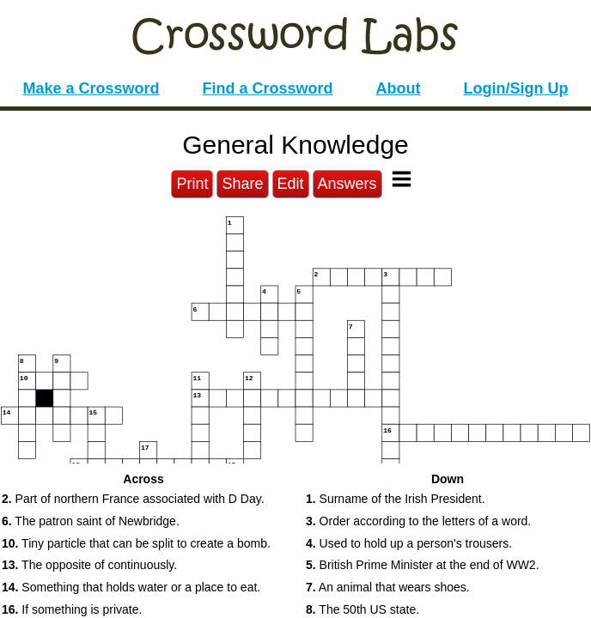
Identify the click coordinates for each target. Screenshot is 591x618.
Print (192, 183)
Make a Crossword (90, 88)
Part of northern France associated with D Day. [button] (133, 499)
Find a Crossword (268, 88)
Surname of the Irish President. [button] (395, 499)
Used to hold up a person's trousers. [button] (409, 543)
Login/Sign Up (516, 88)
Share (242, 183)
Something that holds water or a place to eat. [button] (131, 587)
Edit (290, 183)
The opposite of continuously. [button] (89, 565)
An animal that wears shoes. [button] (388, 587)
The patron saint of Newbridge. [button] (91, 521)
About (398, 88)
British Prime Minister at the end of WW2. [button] (422, 565)
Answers (347, 183)
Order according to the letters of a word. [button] (418, 521)
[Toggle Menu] (402, 179)
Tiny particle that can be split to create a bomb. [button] (136, 543)
